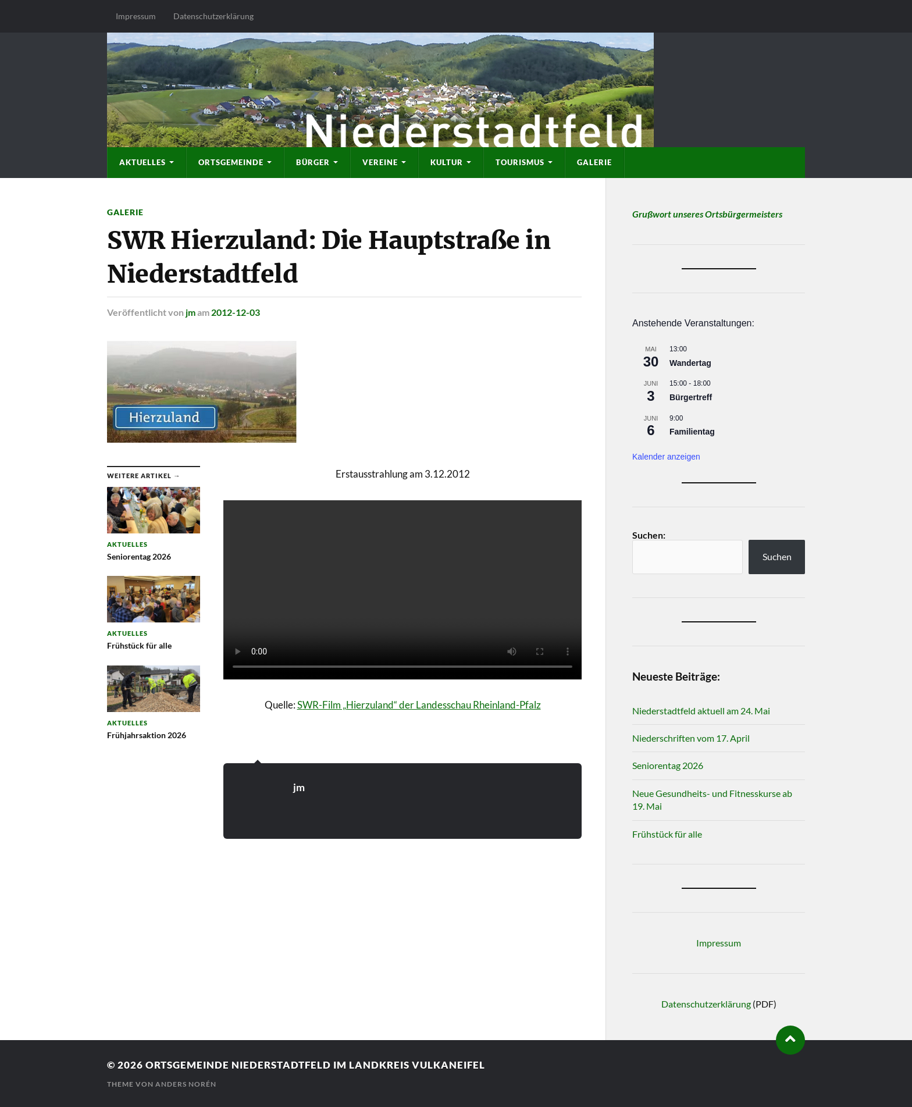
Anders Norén (185, 1084)
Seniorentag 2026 (667, 765)
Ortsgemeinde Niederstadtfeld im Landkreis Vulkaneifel (315, 1065)
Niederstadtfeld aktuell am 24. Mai (701, 710)
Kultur (446, 162)
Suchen (777, 556)
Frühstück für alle (667, 833)
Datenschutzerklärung (213, 16)
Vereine (380, 162)
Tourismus (520, 162)
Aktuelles (142, 162)
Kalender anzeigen (666, 456)
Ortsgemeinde (230, 162)
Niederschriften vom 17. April (691, 737)
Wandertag (690, 363)
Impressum (136, 16)
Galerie (594, 162)
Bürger (313, 162)
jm (190, 312)
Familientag (692, 431)
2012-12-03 (235, 312)
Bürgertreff (690, 397)
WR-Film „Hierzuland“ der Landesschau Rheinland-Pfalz (421, 705)
